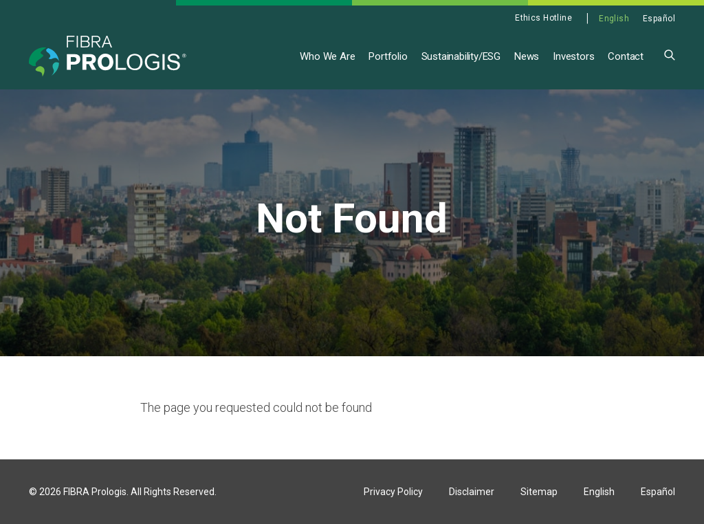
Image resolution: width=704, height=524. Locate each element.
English (614, 18)
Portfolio (387, 56)
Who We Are (327, 56)
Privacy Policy (393, 491)
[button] (669, 54)
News (526, 56)
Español (659, 18)
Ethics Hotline (543, 18)
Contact (626, 56)
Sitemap (539, 491)
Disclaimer (471, 491)
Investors (573, 56)
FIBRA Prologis (94, 491)
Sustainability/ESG (460, 56)
